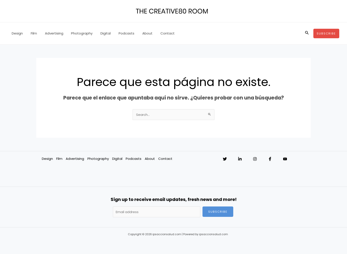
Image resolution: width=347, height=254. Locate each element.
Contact (158, 33)
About (139, 33)
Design (16, 33)
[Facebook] (270, 159)
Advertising (51, 33)
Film (32, 33)
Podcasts (119, 33)
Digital (100, 33)
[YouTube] (285, 159)
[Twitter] (225, 159)
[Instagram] (255, 159)
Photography (77, 33)
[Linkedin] (240, 159)
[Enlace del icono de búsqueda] (307, 33)
